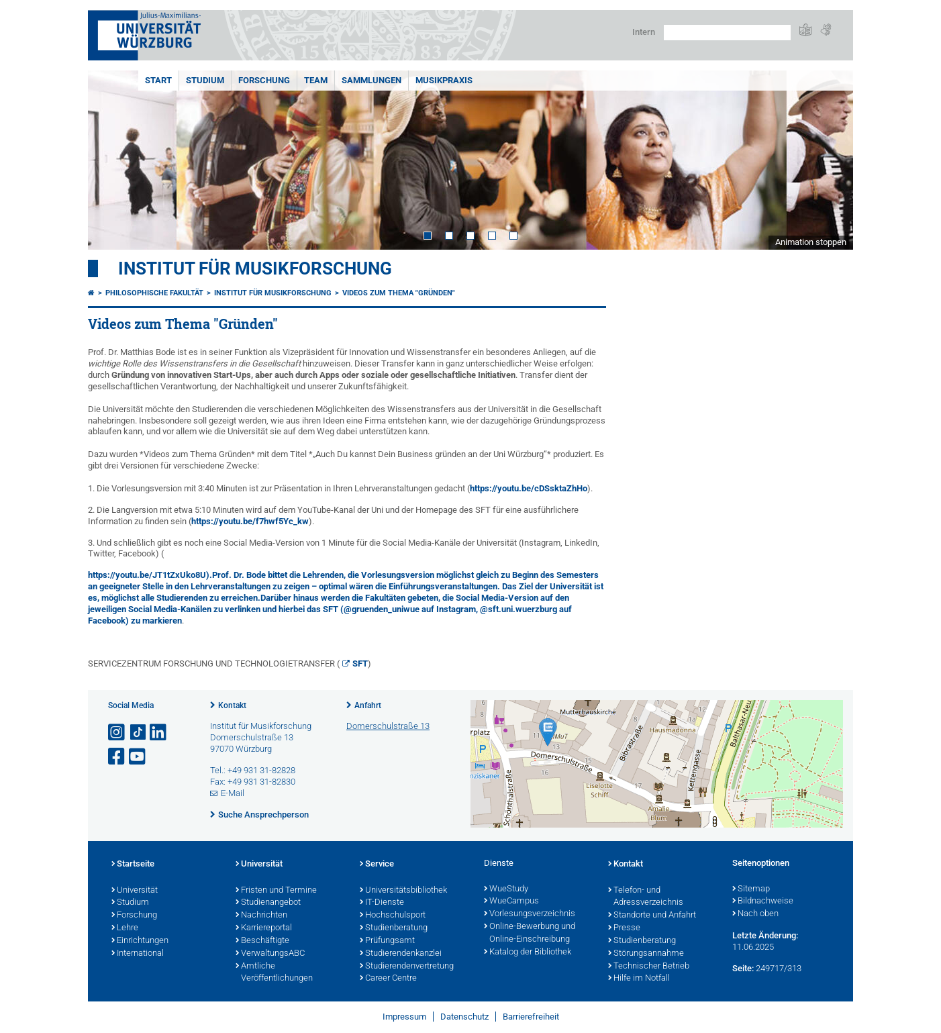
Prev (111, 160)
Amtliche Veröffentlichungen (274, 973)
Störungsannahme (646, 954)
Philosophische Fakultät (154, 293)
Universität (134, 891)
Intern (643, 32)
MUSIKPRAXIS (444, 80)
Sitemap (751, 889)
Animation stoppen (810, 242)
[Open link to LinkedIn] (159, 732)
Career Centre (388, 979)
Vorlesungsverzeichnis (529, 914)
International (137, 954)
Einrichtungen (139, 941)
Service (377, 864)
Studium (130, 903)
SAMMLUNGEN (371, 80)
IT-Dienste (382, 903)
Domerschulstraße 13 (388, 726)
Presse (624, 928)
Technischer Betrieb (648, 967)
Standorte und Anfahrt (652, 915)
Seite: (743, 968)
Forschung (134, 915)
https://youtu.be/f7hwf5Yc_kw (250, 521)
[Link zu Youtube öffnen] (138, 757)
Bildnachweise (762, 901)
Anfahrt (367, 705)
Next (829, 160)
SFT (360, 663)
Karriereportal (264, 928)
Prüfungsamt (387, 941)
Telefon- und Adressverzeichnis (645, 897)
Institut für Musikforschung (255, 268)
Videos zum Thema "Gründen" (398, 293)
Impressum (404, 1017)
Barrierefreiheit (531, 1017)
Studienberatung (394, 928)
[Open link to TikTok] (138, 732)
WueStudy (506, 889)
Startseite (132, 864)
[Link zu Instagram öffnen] (117, 732)
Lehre (124, 928)
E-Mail (232, 793)
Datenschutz (464, 1017)
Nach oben (755, 914)
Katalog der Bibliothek (527, 952)
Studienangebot (268, 903)
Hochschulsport (393, 915)
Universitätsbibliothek (403, 891)
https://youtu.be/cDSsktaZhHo (528, 488)
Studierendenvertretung (407, 967)
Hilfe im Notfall (639, 979)
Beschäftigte (262, 941)
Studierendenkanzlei (401, 954)
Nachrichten (261, 915)
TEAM (316, 80)
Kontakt (232, 705)
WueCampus (511, 901)
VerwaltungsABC (270, 954)
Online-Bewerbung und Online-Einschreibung (529, 933)
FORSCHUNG (264, 80)
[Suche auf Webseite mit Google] (727, 32)
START (158, 80)
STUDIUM (205, 80)
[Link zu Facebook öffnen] (117, 757)
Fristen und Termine (276, 891)
